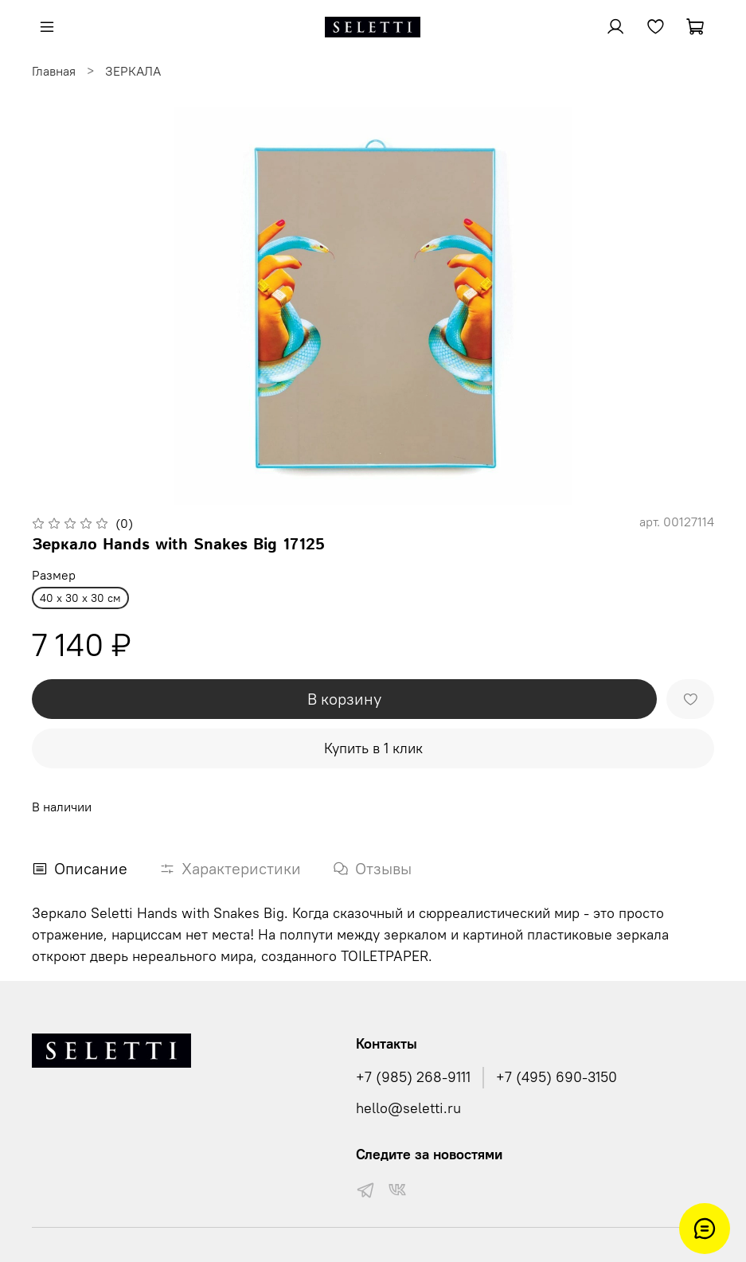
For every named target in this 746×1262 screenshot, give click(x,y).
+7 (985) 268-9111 (413, 1077)
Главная (54, 71)
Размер (54, 575)
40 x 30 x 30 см (80, 598)
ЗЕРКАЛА (133, 71)
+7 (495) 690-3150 (556, 1077)
